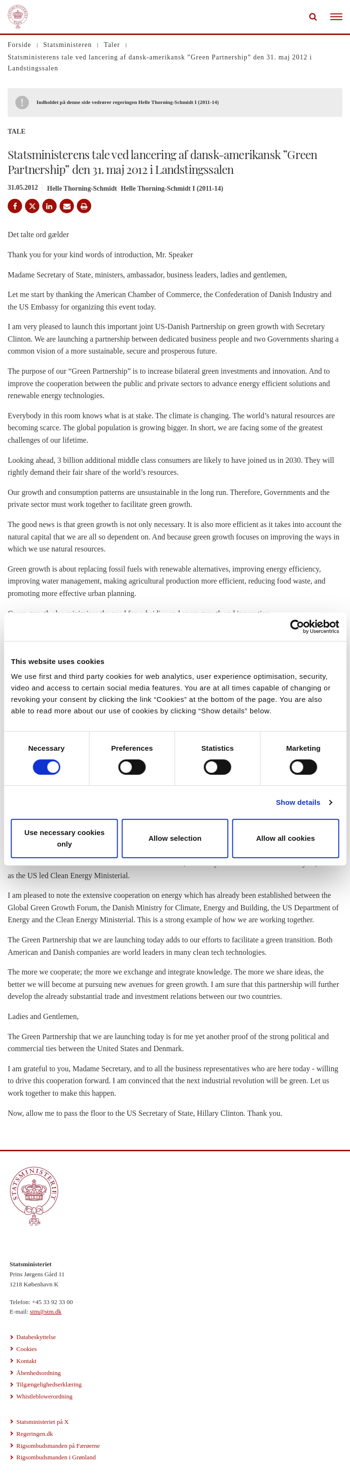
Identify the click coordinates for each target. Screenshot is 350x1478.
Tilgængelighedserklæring (49, 1384)
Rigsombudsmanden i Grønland (56, 1457)
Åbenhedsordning (38, 1372)
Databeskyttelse (36, 1337)
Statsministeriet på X (42, 1421)
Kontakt (26, 1360)
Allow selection (175, 838)
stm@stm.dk (45, 1311)
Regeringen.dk (34, 1433)
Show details (298, 802)
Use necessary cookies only (64, 838)
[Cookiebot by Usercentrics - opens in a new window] (297, 626)
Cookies (26, 1348)
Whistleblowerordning (44, 1396)
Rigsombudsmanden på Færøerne (58, 1445)
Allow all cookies (285, 838)
